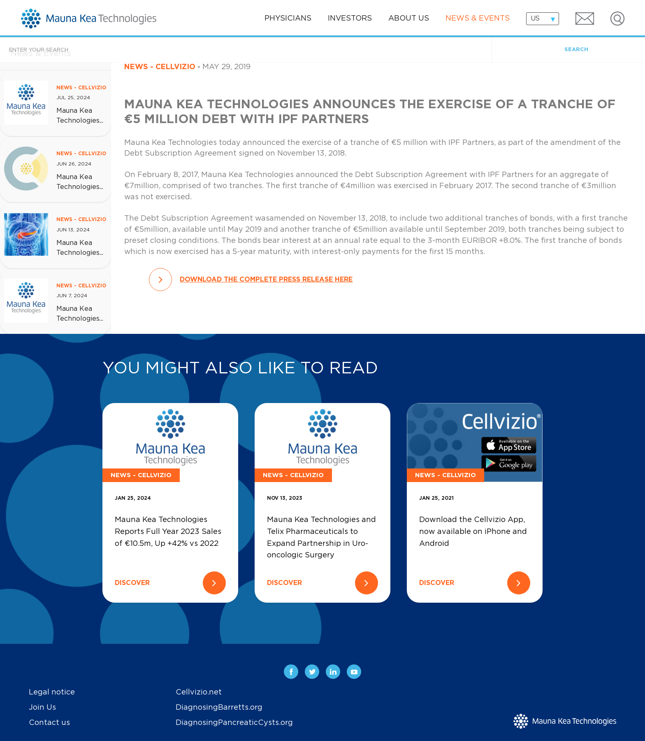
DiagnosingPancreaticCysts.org (234, 723)
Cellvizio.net (199, 692)
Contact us (49, 723)
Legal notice (52, 692)
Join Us (42, 707)
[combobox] (542, 18)
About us (408, 18)
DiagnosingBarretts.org (219, 707)
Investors (350, 18)
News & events (477, 18)
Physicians (287, 18)
